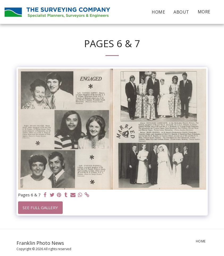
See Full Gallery (40, 207)
